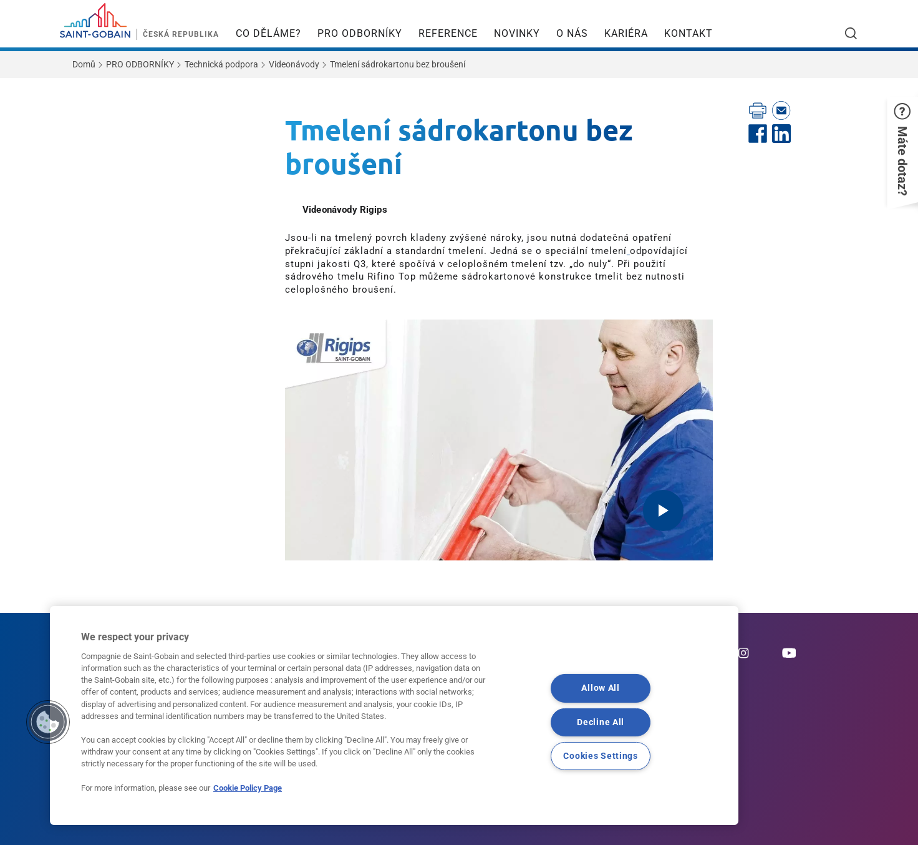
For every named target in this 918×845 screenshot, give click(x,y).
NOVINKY (517, 33)
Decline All (600, 721)
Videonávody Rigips (344, 209)
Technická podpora (221, 64)
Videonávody (294, 64)
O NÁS (572, 33)
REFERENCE (448, 33)
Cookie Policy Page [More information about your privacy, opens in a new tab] (247, 788)
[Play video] (663, 510)
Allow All (600, 688)
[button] (902, 149)
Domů (83, 64)
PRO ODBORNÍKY (359, 33)
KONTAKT (688, 33)
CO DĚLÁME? (268, 33)
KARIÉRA (626, 33)
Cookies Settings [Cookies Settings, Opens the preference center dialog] (600, 755)
